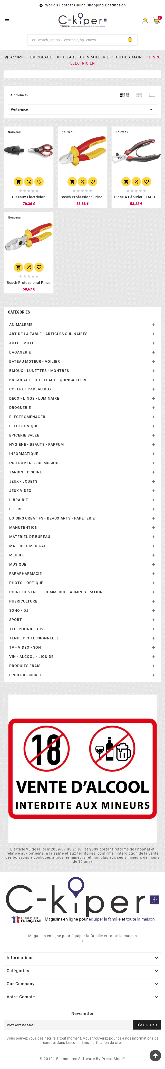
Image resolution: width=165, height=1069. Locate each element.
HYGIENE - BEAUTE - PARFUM (36, 444)
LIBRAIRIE (18, 500)
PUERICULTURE (23, 601)
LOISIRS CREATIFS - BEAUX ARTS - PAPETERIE (52, 518)
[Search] (130, 40)
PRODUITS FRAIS (25, 666)
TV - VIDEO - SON (25, 647)
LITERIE (16, 509)
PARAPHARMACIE (25, 574)
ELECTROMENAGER (27, 417)
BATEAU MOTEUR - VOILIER (34, 361)
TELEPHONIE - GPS (27, 629)
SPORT (15, 620)
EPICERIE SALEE (24, 435)
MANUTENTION (23, 527)
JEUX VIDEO (20, 491)
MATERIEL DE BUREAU (29, 537)
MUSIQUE (17, 564)
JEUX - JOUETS (23, 481)
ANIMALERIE (21, 325)
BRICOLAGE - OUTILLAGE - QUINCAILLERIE (49, 380)
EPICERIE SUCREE (25, 675)
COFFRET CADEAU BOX (30, 389)
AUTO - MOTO (22, 343)
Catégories (19, 312)
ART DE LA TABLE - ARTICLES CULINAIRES (48, 334)
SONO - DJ (18, 610)
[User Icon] (145, 21)
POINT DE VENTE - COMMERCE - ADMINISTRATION (56, 592)
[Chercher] (76, 40)
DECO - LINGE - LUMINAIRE (34, 398)
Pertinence (82, 109)
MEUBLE (17, 555)
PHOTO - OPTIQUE (26, 583)
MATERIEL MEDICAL (27, 546)
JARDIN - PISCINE (25, 472)
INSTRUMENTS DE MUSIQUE (35, 463)
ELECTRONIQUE (23, 426)
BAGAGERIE (20, 352)
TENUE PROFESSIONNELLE (34, 638)
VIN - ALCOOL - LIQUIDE (31, 657)
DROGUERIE (20, 408)
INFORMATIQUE (23, 454)
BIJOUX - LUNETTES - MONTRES (39, 371)
